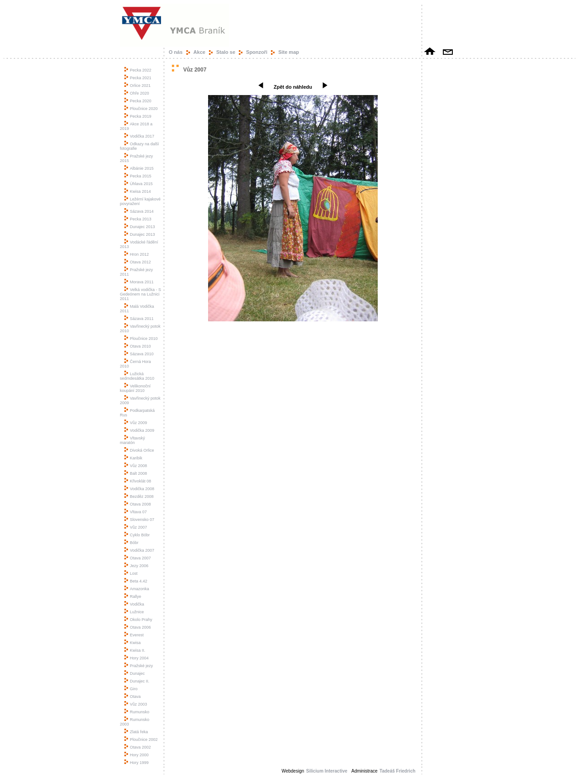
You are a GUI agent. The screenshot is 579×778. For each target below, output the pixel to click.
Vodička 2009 (139, 430)
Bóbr (131, 542)
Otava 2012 (137, 262)
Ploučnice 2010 (141, 338)
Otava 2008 (137, 504)
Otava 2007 (137, 558)
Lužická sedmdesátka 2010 (137, 376)
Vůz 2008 (135, 465)
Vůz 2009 (135, 422)
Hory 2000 (136, 755)
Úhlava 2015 (138, 183)
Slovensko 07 (139, 519)
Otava (132, 696)
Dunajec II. (136, 681)
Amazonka (136, 589)
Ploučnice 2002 (141, 739)
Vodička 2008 (139, 489)
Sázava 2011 (139, 318)
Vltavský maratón (132, 440)
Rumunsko (136, 712)
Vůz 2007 (135, 527)
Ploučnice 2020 (141, 108)
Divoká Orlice (139, 450)
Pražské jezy (138, 665)
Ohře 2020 (136, 93)
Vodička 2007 (139, 550)
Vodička (134, 604)
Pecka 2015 (138, 176)
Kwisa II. (134, 650)
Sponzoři (256, 52)
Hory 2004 (136, 658)
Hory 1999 (136, 762)
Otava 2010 (137, 346)
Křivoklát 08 (137, 481)
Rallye (132, 596)
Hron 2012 (136, 254)
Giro (131, 689)
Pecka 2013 (138, 219)
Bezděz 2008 (139, 496)
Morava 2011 (139, 282)
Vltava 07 (135, 512)
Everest (134, 635)
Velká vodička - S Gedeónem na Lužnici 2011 (140, 294)
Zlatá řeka (136, 732)
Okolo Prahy (138, 619)
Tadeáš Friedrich (398, 770)
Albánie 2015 (139, 168)
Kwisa (132, 642)
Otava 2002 (137, 747)
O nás (176, 52)
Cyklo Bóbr (137, 535)
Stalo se (225, 52)
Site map (288, 52)
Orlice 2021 (137, 85)
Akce (199, 52)
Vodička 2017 (139, 136)
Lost (131, 573)
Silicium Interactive (326, 770)
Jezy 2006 (136, 565)
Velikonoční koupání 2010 (135, 388)
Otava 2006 (137, 627)
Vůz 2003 (135, 704)
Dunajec (134, 673)
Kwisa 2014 (137, 191)
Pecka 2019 (138, 116)
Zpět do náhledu (293, 87)
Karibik (133, 458)
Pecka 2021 (138, 78)
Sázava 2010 (139, 354)
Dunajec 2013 (139, 226)
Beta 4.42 (135, 581)
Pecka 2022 (138, 70)
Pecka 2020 (138, 101)
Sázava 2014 (139, 211)
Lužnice (134, 612)
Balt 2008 (135, 473)
